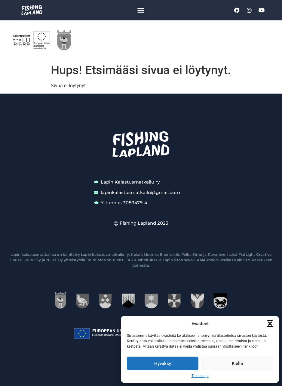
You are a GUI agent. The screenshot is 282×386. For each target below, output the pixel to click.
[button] (270, 324)
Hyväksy (162, 363)
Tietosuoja (200, 376)
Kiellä (237, 363)
